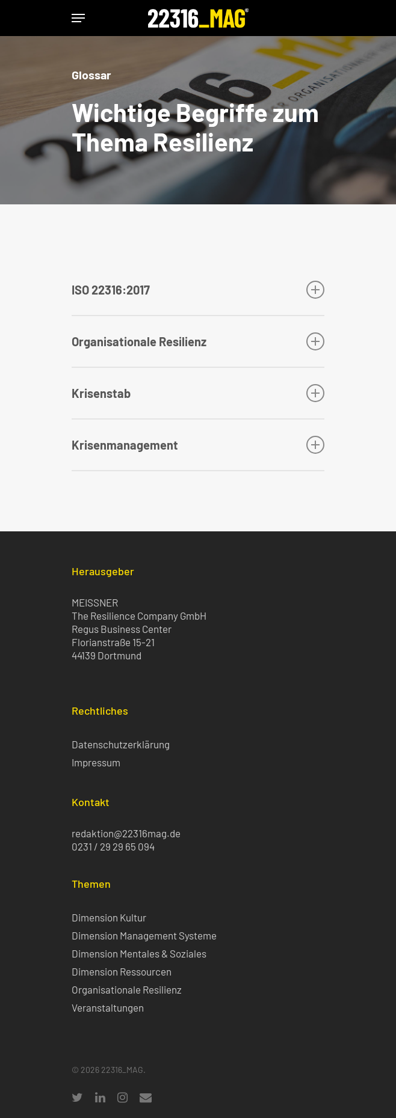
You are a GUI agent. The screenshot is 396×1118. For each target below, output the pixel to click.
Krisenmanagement (198, 445)
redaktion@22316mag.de (126, 833)
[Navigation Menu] (78, 18)
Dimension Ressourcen (122, 971)
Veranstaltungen (108, 1007)
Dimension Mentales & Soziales (139, 953)
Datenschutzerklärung (121, 744)
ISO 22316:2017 (198, 290)
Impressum (96, 762)
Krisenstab (198, 393)
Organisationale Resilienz (198, 341)
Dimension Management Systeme (144, 935)
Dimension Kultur (109, 917)
